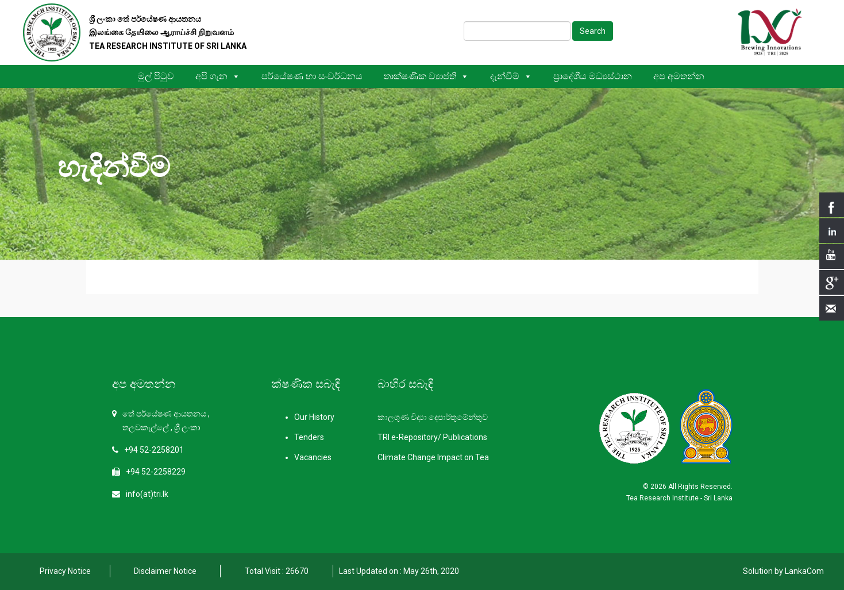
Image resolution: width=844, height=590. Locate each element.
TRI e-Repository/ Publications (432, 437)
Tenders (309, 437)
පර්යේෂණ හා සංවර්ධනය (312, 76)
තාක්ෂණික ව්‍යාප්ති (426, 76)
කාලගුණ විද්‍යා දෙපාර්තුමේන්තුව (432, 417)
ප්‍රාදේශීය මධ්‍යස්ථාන (592, 76)
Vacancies (313, 457)
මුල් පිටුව (156, 76)
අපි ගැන (217, 76)
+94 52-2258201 (154, 449)
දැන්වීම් (511, 76)
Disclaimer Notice (165, 571)
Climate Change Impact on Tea (433, 457)
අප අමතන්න (678, 76)
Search (593, 31)
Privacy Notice (65, 571)
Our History (314, 417)
